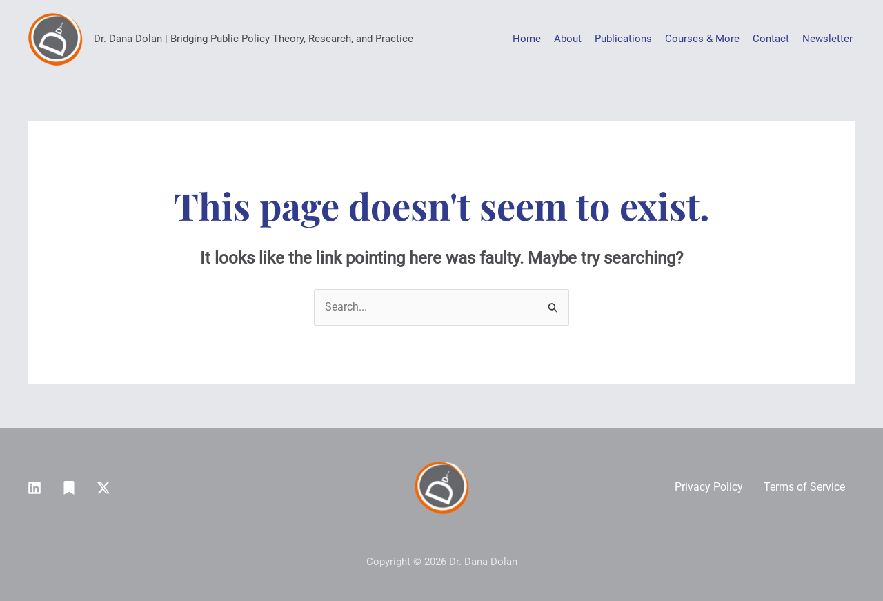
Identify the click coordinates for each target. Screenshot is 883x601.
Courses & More (702, 38)
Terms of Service (804, 486)
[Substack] (69, 488)
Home (527, 38)
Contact (771, 38)
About (568, 38)
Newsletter (827, 38)
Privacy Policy (709, 486)
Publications (623, 38)
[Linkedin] (34, 488)
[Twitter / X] (103, 488)
